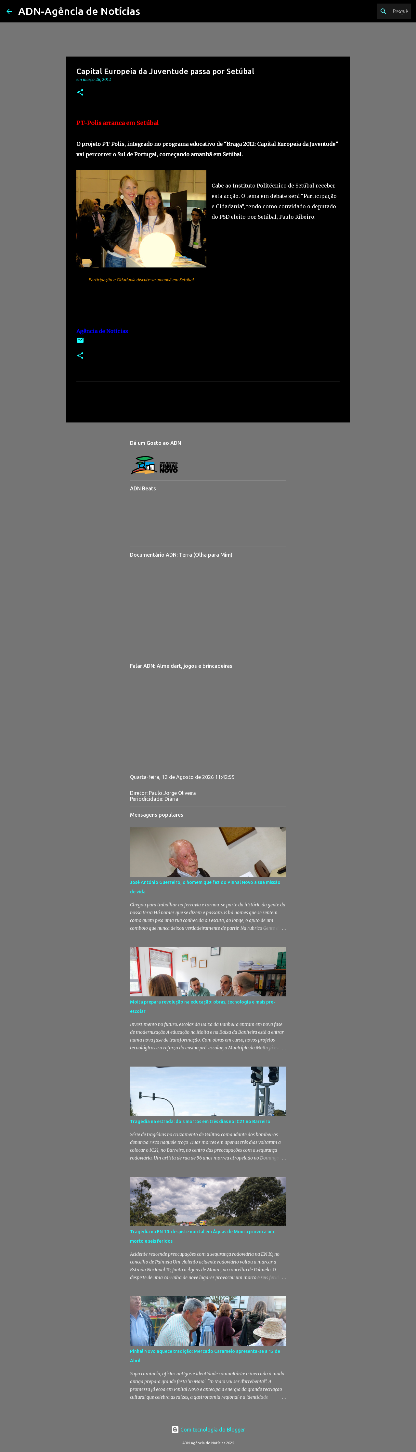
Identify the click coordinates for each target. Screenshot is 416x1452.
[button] (80, 92)
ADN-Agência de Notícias (79, 11)
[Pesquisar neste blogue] (377, 11)
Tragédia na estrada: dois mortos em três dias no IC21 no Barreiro (200, 1121)
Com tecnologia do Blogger (208, 1430)
